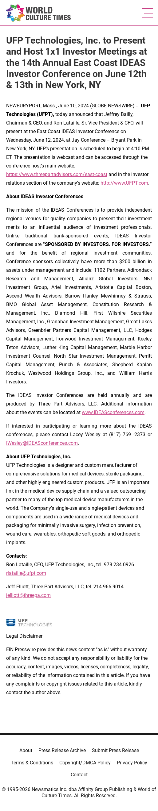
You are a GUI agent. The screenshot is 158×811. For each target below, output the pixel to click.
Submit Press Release (115, 750)
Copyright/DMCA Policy (85, 763)
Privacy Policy (132, 763)
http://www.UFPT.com (124, 183)
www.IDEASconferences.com (113, 412)
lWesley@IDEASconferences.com (42, 443)
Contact (79, 775)
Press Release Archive (62, 750)
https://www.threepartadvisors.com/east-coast (56, 174)
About (25, 750)
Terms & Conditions (32, 763)
